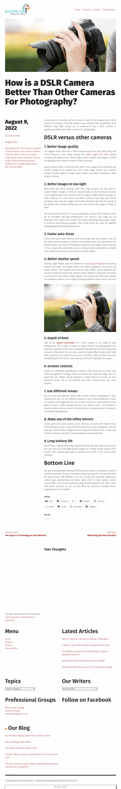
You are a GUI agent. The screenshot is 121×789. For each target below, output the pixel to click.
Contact (96, 9)
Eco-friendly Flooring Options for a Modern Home (27, 735)
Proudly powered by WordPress (19, 780)
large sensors (11, 157)
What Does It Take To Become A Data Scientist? (83, 661)
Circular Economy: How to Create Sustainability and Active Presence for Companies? (31, 765)
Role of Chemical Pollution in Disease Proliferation (85, 639)
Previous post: (33, 534)
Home (77, 9)
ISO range (31, 154)
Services (87, 9)
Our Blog (19, 728)
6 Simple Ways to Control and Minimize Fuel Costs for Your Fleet (31, 756)
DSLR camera (20, 154)
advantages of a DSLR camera (19, 148)
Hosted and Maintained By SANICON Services (56, 780)
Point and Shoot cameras (23, 160)
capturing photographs (95, 263)
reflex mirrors (11, 164)
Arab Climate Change (14, 707)
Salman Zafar (14, 136)
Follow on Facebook (86, 700)
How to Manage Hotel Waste (18, 742)
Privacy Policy (108, 9)
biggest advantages (65, 343)
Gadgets (8, 142)
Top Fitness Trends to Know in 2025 (21, 748)
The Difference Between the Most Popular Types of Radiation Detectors (85, 653)
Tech (15, 142)
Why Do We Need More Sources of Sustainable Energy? (87, 667)
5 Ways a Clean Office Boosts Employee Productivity (85, 645)
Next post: (88, 534)
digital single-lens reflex (97, 154)
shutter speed (24, 164)
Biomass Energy (12, 710)
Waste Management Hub (16, 714)
